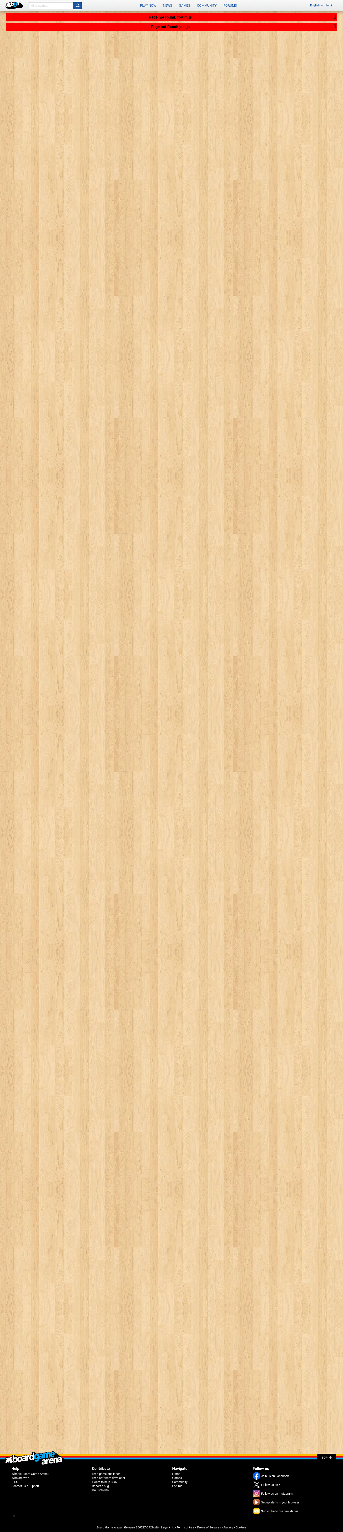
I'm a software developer (108, 1477)
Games (184, 5)
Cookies (241, 1526)
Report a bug (100, 1485)
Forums (230, 5)
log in (329, 5)
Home (176, 1473)
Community (207, 5)
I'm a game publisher (106, 1473)
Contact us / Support (25, 1485)
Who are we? (20, 1477)
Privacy (228, 1526)
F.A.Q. (15, 1481)
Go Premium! (100, 1489)
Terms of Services (209, 1526)
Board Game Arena (109, 1526)
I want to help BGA (104, 1481)
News (167, 5)
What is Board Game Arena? (30, 1473)
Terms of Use (185, 1526)
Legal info (167, 1526)
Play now (148, 5)
